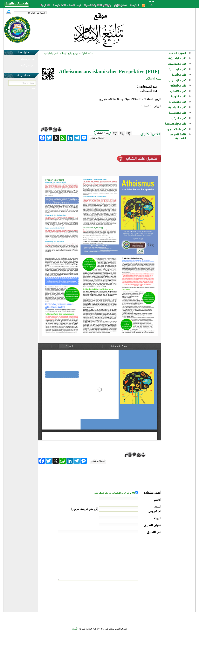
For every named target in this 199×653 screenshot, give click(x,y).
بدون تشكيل (102, 132)
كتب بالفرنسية (177, 63)
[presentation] (131, 595)
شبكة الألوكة (86, 53)
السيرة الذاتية (178, 53)
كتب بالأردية (179, 74)
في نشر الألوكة (27, 65)
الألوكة (75, 628)
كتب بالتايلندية (177, 107)
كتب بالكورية (178, 96)
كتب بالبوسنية (178, 112)
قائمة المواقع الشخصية (178, 136)
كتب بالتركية (179, 118)
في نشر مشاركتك (27, 59)
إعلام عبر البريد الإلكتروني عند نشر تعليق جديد (114, 493)
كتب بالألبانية (178, 85)
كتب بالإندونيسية (176, 123)
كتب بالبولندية (178, 102)
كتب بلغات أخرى (177, 129)
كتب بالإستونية (177, 80)
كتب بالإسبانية (178, 69)
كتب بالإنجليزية (177, 58)
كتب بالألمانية (178, 91)
